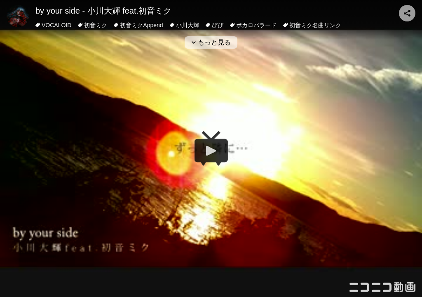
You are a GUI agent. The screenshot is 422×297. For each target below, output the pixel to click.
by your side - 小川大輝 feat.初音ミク (103, 10)
